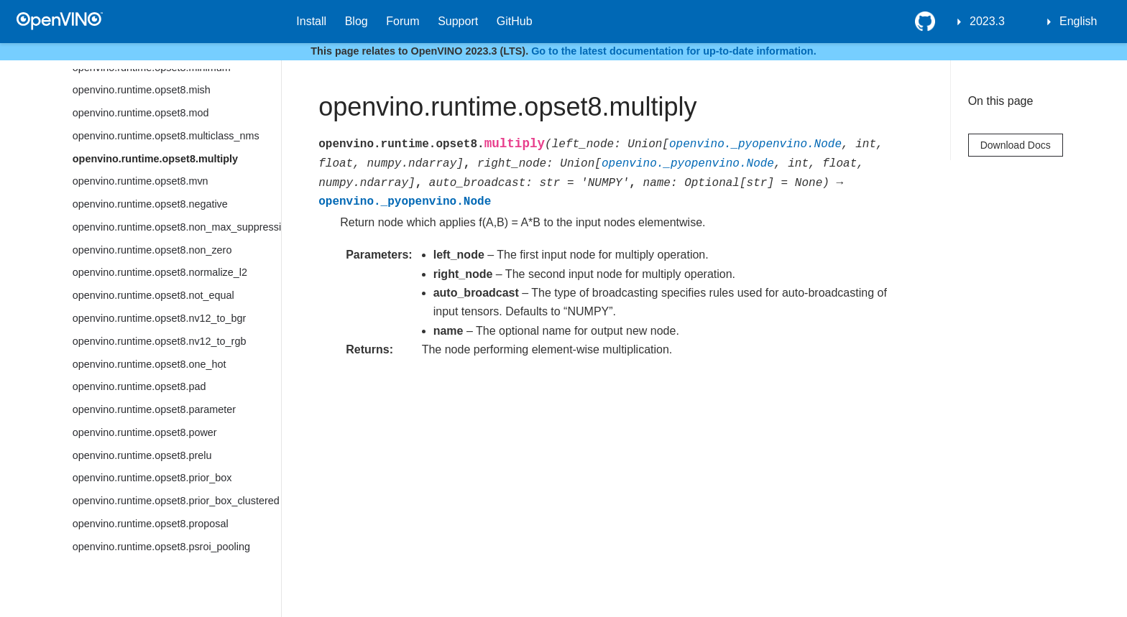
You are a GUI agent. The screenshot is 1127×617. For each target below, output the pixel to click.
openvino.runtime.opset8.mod (141, 113)
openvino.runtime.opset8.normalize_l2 (160, 272)
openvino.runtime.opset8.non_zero (152, 250)
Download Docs (1015, 145)
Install (311, 21)
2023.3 (987, 21)
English (1078, 21)
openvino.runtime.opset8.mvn (140, 181)
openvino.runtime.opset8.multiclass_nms (166, 136)
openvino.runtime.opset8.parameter (154, 409)
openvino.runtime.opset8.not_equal (153, 295)
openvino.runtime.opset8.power (145, 432)
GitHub (515, 21)
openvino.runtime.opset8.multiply (155, 158)
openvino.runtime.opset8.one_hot (149, 364)
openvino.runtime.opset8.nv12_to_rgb (160, 341)
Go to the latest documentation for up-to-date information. (673, 51)
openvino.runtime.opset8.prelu (142, 455)
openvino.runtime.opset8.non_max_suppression (177, 227)
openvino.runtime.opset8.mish (142, 90)
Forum (402, 21)
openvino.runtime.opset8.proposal (151, 523)
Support (458, 21)
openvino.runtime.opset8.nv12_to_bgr (160, 318)
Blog (356, 21)
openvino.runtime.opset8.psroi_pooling (161, 546)
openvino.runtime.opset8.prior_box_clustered (176, 500)
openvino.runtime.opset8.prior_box (152, 477)
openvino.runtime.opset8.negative (150, 204)
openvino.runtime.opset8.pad (139, 386)
